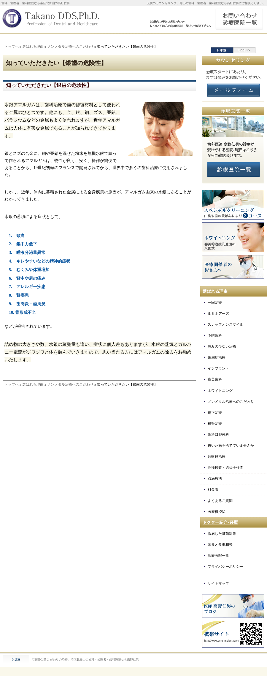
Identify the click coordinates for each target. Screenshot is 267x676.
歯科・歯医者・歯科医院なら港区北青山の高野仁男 (35, 3)
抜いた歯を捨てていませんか (231, 445)
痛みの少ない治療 (222, 346)
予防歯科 (215, 335)
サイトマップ (218, 583)
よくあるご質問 (220, 501)
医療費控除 (216, 512)
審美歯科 (215, 379)
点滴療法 (215, 478)
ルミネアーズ (218, 313)
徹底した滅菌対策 (222, 534)
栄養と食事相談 (220, 545)
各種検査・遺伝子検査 (225, 467)
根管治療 (215, 423)
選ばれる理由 (33, 46)
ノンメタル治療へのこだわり (70, 46)
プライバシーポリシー (225, 566)
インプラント (218, 368)
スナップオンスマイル (225, 324)
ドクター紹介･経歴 (220, 522)
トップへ (11, 46)
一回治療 (215, 302)
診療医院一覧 (218, 555)
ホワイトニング (220, 391)
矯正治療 (215, 413)
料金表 (213, 489)
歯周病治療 (216, 357)
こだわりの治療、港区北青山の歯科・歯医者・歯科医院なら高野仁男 (93, 659)
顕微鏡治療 (216, 456)
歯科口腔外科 (218, 434)
